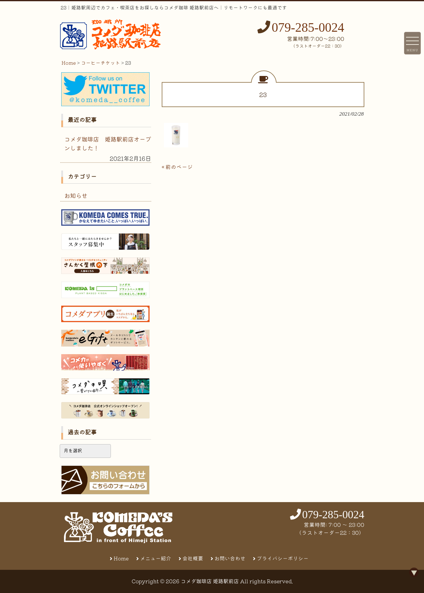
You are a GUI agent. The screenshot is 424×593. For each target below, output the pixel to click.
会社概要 (192, 558)
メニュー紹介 (155, 558)
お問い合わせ (230, 558)
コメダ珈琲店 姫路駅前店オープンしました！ (107, 143)
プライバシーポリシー (283, 558)
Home (121, 558)
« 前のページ (177, 167)
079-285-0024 (308, 27)
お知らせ (75, 196)
